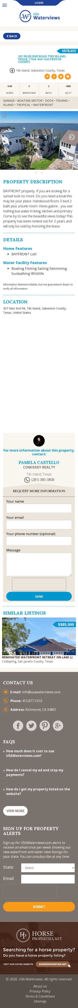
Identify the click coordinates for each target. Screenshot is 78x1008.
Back (11, 36)
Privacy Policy (40, 991)
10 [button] (61, 162)
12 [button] (73, 162)
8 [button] (48, 162)
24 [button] (73, 168)
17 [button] (30, 168)
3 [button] (17, 162)
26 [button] (42, 173)
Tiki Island (22, 70)
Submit (39, 907)
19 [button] (42, 168)
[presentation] (39, 584)
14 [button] (11, 168)
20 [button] (48, 168)
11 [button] (67, 162)
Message (13, 550)
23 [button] (67, 168)
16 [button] (23, 168)
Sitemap (40, 1001)
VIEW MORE (15, 811)
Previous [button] (6, 137)
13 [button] (5, 168)
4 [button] (23, 162)
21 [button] (55, 168)
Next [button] (72, 137)
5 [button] (30, 162)
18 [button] (36, 168)
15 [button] (17, 168)
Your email (15, 517)
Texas (61, 70)
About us (40, 986)
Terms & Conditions (40, 996)
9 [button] (55, 162)
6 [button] (36, 162)
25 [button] (36, 173)
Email (8, 878)
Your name (15, 501)
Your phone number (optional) (30, 533)
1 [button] (5, 162)
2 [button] (11, 162)
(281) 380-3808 (42, 480)
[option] (39, 140)
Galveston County (43, 70)
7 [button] (42, 162)
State (8, 867)
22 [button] (61, 168)
